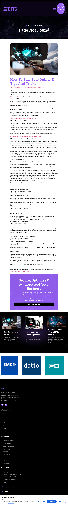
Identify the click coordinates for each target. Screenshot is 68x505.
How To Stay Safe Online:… (11, 333)
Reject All (50, 501)
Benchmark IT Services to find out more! (19, 271)
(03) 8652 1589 (62, 6)
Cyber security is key (15, 97)
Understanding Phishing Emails (33, 333)
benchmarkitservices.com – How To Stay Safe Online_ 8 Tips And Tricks (27, 87)
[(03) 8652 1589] (59, 8)
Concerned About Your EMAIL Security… (55, 331)
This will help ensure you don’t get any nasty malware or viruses (25, 136)
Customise (40, 501)
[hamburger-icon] (54, 8)
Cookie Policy (14, 503)
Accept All (61, 501)
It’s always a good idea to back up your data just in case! (23, 118)
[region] (34, 500)
